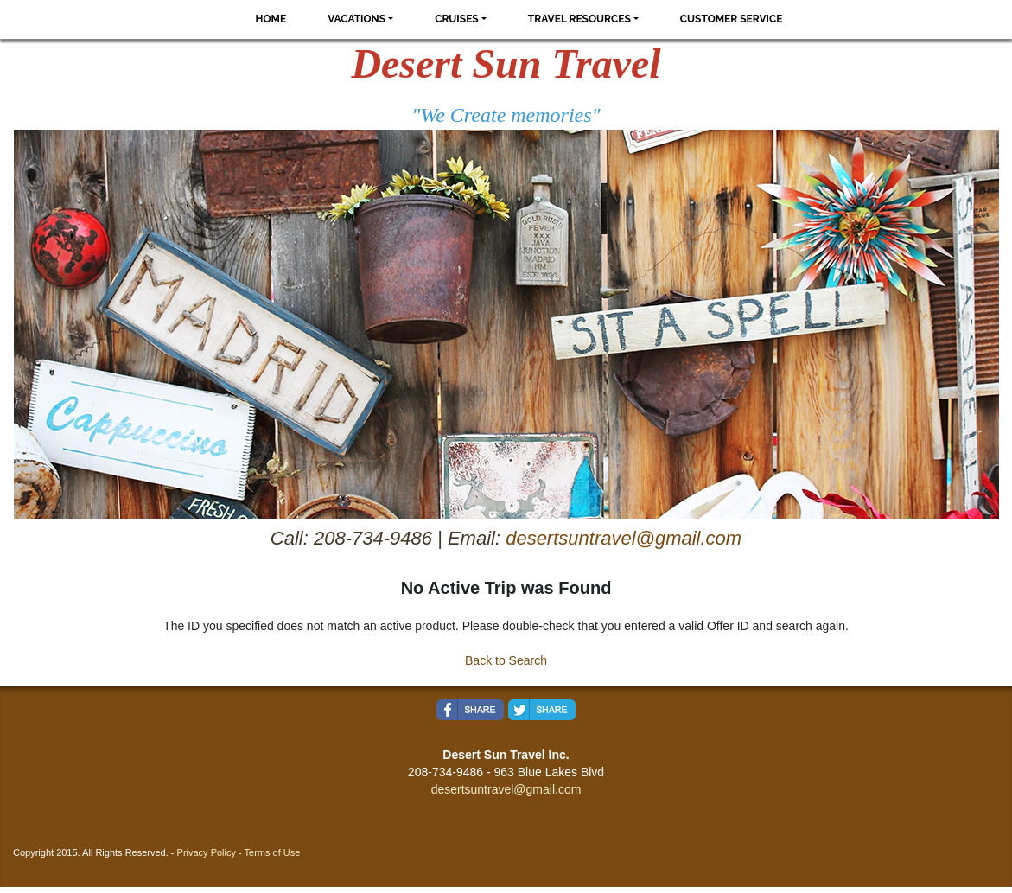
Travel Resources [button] (579, 19)
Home (271, 19)
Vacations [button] (356, 19)
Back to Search (506, 660)
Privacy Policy (206, 852)
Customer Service (731, 19)
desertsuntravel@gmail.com (623, 538)
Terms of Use (273, 852)
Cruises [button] (457, 19)
